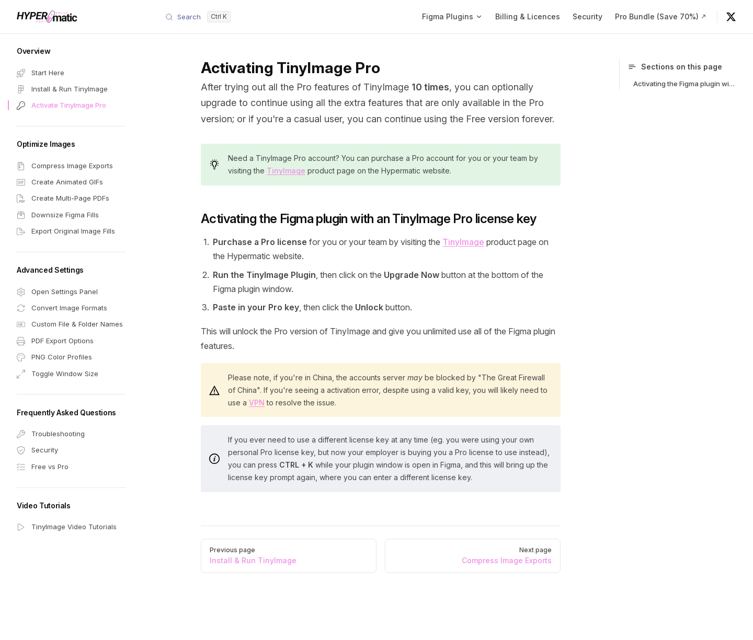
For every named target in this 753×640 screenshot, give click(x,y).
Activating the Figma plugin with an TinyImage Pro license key (684, 83)
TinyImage (286, 170)
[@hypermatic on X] (731, 16)
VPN (257, 402)
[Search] (198, 16)
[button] (71, 51)
